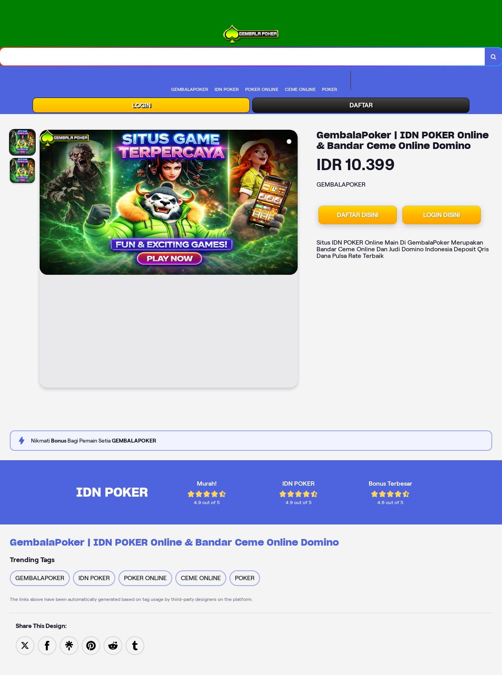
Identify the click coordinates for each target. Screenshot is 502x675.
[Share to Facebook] (47, 645)
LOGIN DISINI (441, 215)
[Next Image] (291, 260)
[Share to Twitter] (25, 645)
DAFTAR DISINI (357, 215)
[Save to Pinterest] (91, 645)
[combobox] (242, 56)
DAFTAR (361, 105)
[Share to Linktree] (69, 645)
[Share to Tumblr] (135, 645)
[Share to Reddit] (113, 645)
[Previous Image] (46, 260)
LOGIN (141, 105)
